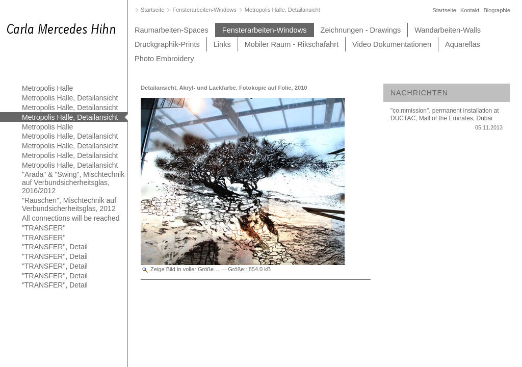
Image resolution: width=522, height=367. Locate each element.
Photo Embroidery (164, 59)
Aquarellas (462, 44)
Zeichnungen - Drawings (361, 30)
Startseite (444, 10)
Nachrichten (419, 93)
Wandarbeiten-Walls (447, 30)
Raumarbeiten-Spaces (171, 30)
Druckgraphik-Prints (167, 44)
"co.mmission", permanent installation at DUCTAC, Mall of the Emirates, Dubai (446, 121)
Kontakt (469, 10)
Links (222, 44)
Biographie (496, 10)
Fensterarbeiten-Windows (264, 30)
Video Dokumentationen (391, 44)
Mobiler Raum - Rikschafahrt (291, 44)
